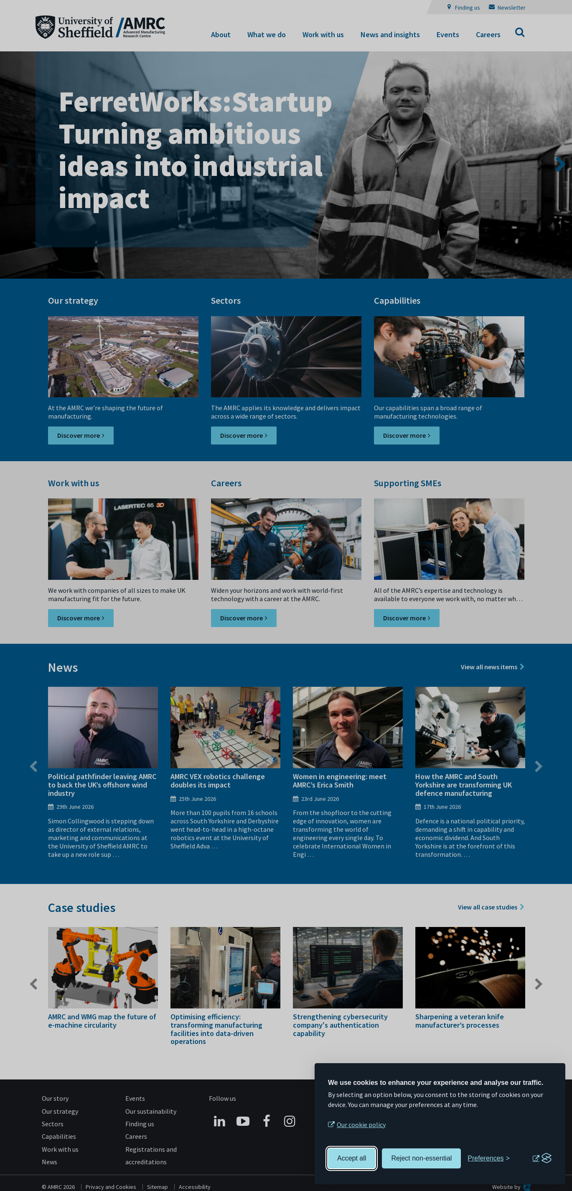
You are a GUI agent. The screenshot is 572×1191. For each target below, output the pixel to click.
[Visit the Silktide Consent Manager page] (542, 1158)
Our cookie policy (361, 1124)
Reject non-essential (421, 1158)
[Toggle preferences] (489, 1158)
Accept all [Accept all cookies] (351, 1158)
